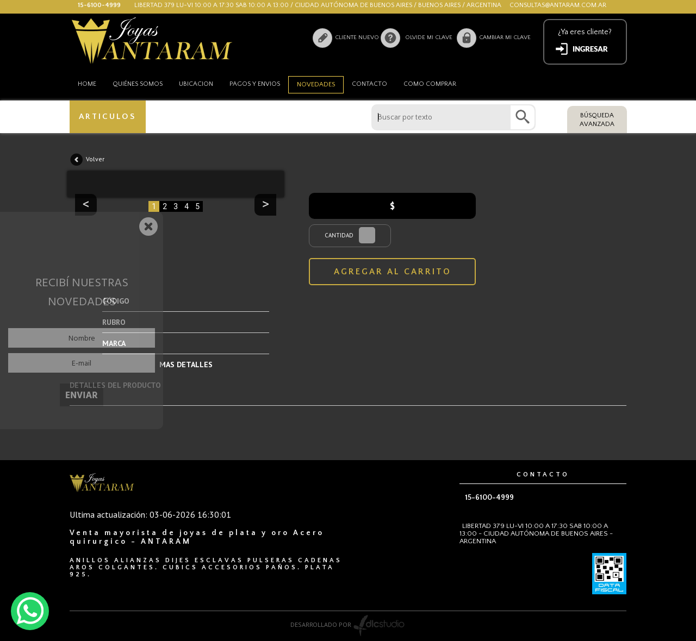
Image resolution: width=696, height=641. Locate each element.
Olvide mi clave (428, 37)
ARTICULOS (107, 116)
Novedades (316, 84)
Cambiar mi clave (505, 37)
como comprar (429, 83)
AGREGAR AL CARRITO (392, 271)
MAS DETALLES (186, 364)
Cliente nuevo (356, 37)
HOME (87, 83)
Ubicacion (196, 83)
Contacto (369, 83)
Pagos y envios (254, 83)
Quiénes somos (138, 83)
